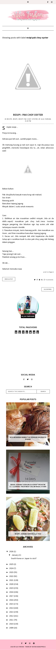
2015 (11, 604)
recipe (9, 119)
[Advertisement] (28, 353)
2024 (11, 568)
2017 (11, 596)
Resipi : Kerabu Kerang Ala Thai (28, 534)
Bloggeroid (51, 272)
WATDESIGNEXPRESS (39, 647)
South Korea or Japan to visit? (24, 558)
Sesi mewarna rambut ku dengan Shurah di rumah (28, 438)
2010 (11, 624)
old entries (47, 289)
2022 (11, 576)
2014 (11, 608)
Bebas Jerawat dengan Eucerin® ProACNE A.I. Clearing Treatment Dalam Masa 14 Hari (28, 486)
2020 (11, 584)
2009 (11, 627)
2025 (11, 564)
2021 (11, 580)
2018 (11, 592)
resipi (15, 119)
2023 (11, 572)
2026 (11, 551)
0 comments (48, 280)
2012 (11, 616)
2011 (11, 620)
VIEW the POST (9, 279)
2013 (11, 612)
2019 (11, 588)
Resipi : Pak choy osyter (28, 114)
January (15, 555)
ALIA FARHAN (20, 647)
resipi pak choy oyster (28, 119)
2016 (11, 600)
